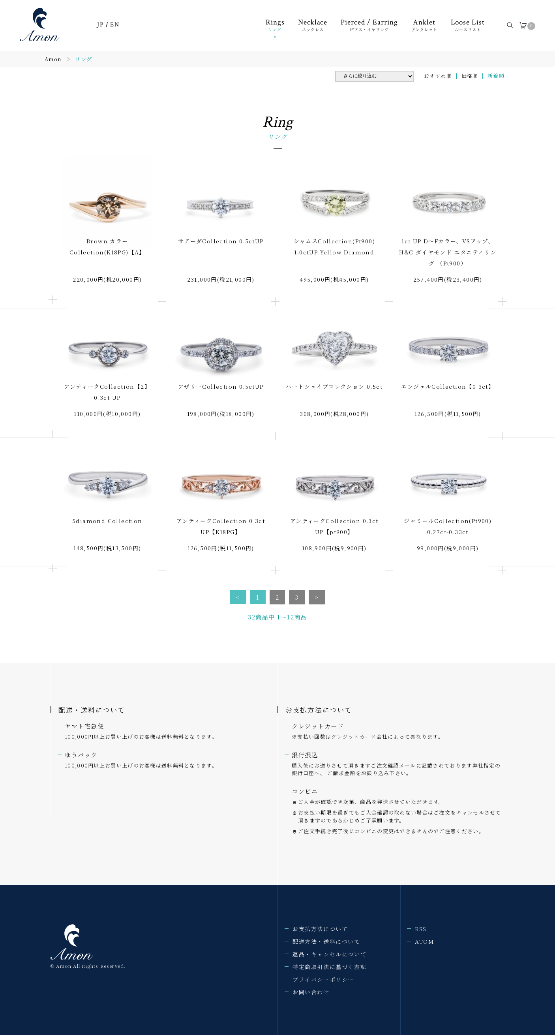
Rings (275, 24)
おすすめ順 (438, 75)
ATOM (424, 941)
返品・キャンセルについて (329, 954)
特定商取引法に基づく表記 (329, 967)
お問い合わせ (311, 992)
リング (83, 59)
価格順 (469, 75)
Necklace (313, 24)
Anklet (424, 24)
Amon (53, 59)
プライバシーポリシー (323, 979)
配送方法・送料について (326, 941)
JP (100, 25)
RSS (421, 929)
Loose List (468, 24)
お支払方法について (320, 929)
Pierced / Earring (369, 24)
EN (114, 25)
